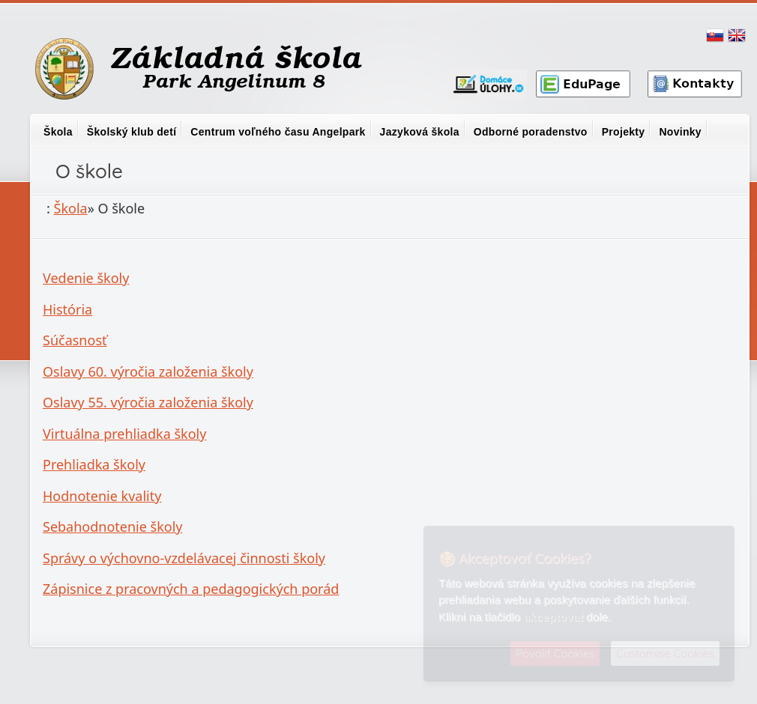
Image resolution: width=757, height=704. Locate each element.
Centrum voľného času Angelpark (277, 132)
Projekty (623, 132)
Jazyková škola (419, 132)
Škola (58, 132)
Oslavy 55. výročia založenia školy (148, 402)
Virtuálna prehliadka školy (124, 434)
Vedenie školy (86, 278)
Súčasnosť (75, 340)
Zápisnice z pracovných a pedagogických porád (191, 589)
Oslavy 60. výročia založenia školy (148, 371)
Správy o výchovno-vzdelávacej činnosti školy (184, 558)
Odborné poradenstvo (531, 132)
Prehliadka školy (94, 464)
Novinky (680, 132)
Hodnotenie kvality (102, 496)
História (67, 309)
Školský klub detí (131, 132)
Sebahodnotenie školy (113, 526)
